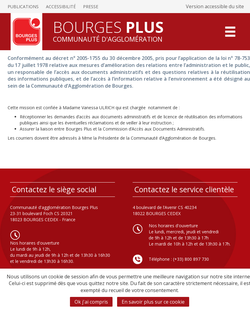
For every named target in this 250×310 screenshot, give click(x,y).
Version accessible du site (215, 6)
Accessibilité (61, 6)
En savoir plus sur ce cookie (153, 301)
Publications (23, 6)
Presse (90, 6)
